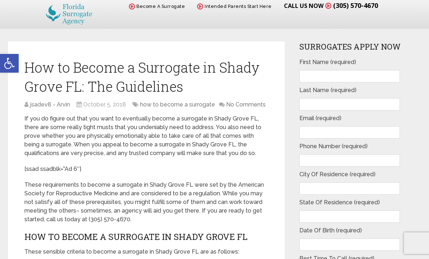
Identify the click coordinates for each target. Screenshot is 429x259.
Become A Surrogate (157, 6)
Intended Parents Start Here (234, 6)
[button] (9, 63)
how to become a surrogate (177, 104)
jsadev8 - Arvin (50, 104)
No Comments (246, 104)
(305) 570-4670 (355, 5)
